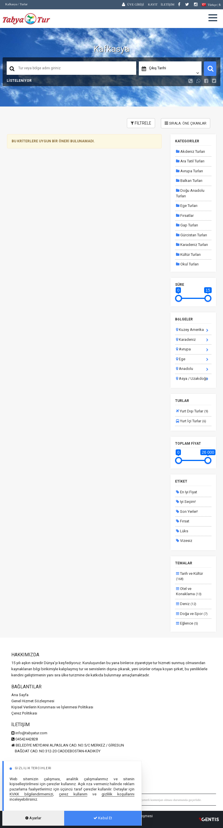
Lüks (182, 531)
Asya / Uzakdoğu (192, 378)
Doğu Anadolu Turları (190, 193)
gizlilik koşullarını (118, 794)
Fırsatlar (185, 215)
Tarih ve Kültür (189, 576)
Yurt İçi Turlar (191, 421)
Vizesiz (184, 540)
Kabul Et (102, 818)
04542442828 (24, 739)
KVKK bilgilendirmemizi (31, 794)
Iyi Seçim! (186, 501)
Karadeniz (186, 339)
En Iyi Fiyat (186, 492)
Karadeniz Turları (192, 244)
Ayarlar (33, 818)
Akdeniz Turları (190, 151)
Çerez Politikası (24, 713)
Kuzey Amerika (190, 329)
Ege (180, 359)
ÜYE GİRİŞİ (135, 4)
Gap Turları (187, 225)
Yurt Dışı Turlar (192, 411)
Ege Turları (186, 205)
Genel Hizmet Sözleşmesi (32, 701)
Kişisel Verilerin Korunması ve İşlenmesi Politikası (52, 707)
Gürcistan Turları (191, 235)
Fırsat (182, 521)
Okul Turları (187, 264)
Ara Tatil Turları (190, 161)
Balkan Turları (189, 180)
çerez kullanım (73, 794)
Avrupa (183, 349)
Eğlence (187, 623)
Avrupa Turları (189, 171)
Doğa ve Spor (192, 613)
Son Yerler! (187, 511)
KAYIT (153, 4)
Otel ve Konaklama (189, 591)
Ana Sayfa (19, 695)
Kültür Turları (188, 254)
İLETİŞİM (168, 4)
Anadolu (184, 368)
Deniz (186, 604)
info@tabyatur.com (29, 733)
